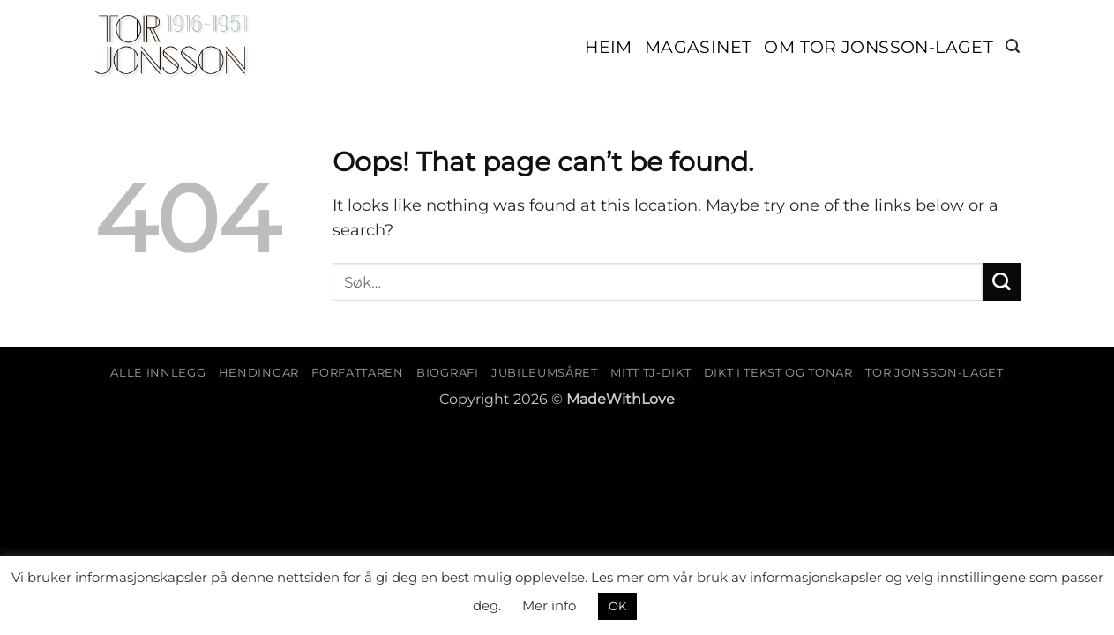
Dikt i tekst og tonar (778, 372)
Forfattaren (357, 372)
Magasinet (698, 46)
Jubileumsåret (544, 372)
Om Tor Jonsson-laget (878, 46)
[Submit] (1002, 282)
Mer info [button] (549, 605)
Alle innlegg (158, 372)
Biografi (447, 372)
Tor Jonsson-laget (934, 372)
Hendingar (259, 372)
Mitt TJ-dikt (650, 372)
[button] (1013, 46)
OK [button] (617, 606)
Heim (608, 46)
